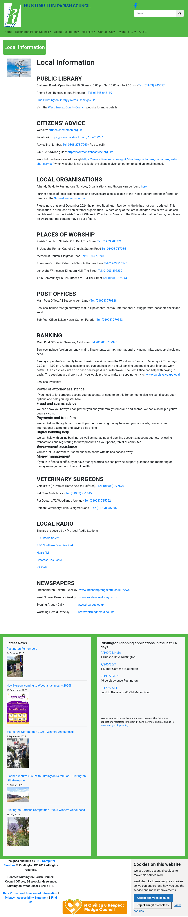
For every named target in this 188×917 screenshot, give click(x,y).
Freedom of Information (41, 893)
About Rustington (65, 32)
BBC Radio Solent (48, 538)
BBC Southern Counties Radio (56, 545)
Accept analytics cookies (153, 898)
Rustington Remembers (22, 648)
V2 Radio (42, 567)
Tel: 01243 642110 (100, 92)
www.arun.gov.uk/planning (114, 725)
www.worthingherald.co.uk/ (96, 612)
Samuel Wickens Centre (69, 198)
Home (8, 32)
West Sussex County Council (66, 107)
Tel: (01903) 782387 (104, 508)
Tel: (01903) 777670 (111, 486)
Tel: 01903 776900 (93, 256)
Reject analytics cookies (153, 905)
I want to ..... (126, 32)
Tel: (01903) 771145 (79, 493)
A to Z (143, 32)
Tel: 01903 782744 (115, 278)
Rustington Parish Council (32, 32)
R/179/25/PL (109, 688)
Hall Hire (87, 32)
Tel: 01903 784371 (109, 241)
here (144, 186)
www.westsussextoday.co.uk (98, 597)
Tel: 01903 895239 (110, 270)
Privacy (10, 897)
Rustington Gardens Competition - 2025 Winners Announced (46, 810)
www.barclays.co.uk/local (163, 374)
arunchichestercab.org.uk (65, 130)
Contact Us (105, 32)
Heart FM (43, 552)
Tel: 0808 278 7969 (75, 144)
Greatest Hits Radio (49, 560)
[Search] (155, 13)
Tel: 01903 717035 (114, 248)
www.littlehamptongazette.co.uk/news (104, 590)
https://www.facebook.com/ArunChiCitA (77, 137)
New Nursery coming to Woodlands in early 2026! (39, 685)
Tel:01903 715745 (115, 263)
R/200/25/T (108, 664)
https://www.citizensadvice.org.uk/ (90, 152)
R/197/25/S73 (110, 676)
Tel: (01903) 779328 (104, 300)
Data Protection (13, 893)
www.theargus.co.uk (91, 604)
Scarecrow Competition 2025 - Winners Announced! (40, 732)
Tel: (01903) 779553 (110, 319)
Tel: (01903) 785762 (98, 500)
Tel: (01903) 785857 (151, 85)
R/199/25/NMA (111, 652)
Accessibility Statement (32, 897)
